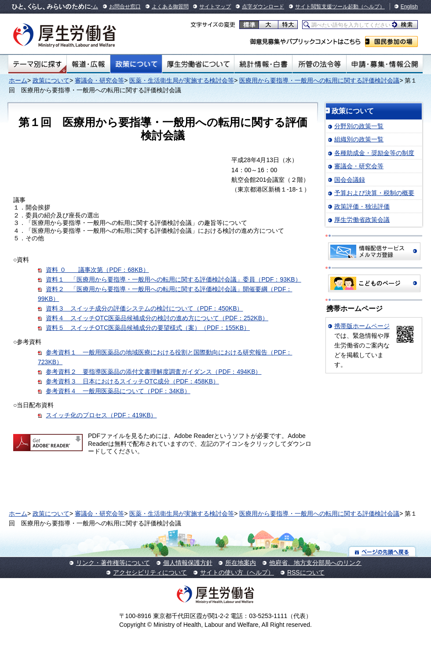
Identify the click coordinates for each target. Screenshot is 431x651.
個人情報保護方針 (187, 562)
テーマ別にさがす (37, 64)
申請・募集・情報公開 (385, 64)
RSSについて (306, 572)
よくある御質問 (170, 7)
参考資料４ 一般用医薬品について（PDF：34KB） (118, 390)
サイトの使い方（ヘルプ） (237, 572)
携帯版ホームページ (362, 325)
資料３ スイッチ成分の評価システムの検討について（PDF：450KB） (144, 308)
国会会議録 (349, 179)
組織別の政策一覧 (359, 139)
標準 (249, 25)
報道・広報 (88, 64)
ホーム (18, 80)
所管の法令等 (319, 64)
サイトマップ (215, 7)
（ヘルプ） (371, 7)
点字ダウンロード (263, 7)
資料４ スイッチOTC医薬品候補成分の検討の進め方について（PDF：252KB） (157, 318)
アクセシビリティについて (150, 572)
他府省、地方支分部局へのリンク (315, 562)
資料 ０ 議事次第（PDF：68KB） (97, 269)
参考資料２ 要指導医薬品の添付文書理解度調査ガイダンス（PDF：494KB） (153, 371)
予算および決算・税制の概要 (374, 192)
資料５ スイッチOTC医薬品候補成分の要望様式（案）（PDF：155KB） (148, 327)
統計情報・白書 (263, 64)
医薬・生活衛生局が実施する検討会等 (181, 80)
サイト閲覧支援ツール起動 (326, 7)
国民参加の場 (391, 41)
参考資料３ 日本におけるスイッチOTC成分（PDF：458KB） (132, 381)
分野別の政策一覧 (359, 126)
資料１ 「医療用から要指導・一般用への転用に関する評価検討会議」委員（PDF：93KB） (173, 279)
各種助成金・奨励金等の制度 (374, 152)
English (409, 7)
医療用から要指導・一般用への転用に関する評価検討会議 (319, 80)
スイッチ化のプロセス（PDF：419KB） (101, 415)
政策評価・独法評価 (362, 206)
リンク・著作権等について (113, 562)
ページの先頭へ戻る (382, 551)
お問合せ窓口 (125, 7)
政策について (136, 64)
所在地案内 (240, 562)
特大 (287, 25)
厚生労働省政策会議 (362, 219)
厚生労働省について (198, 64)
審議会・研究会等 (99, 80)
